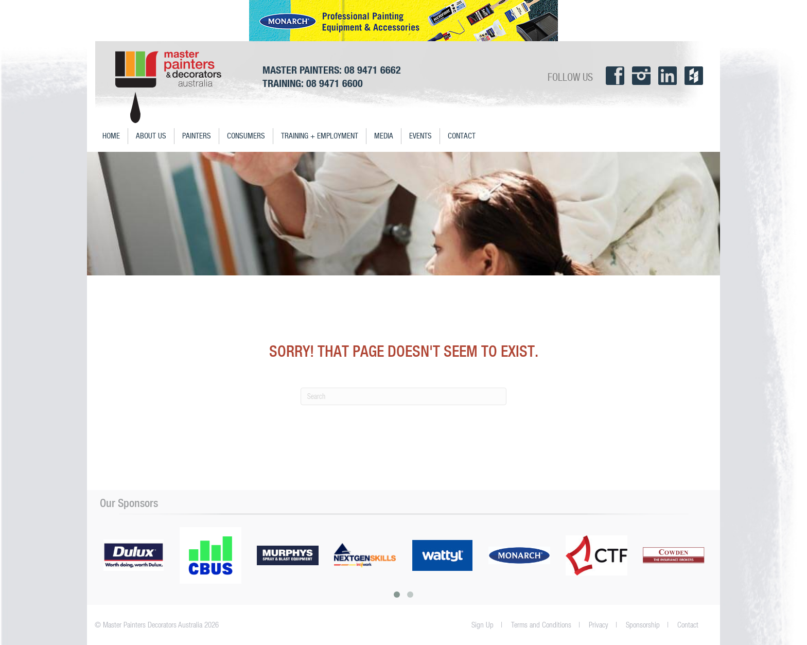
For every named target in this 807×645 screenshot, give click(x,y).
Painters (196, 136)
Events (420, 136)
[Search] (403, 396)
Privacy (598, 624)
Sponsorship (643, 624)
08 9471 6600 (334, 83)
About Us (151, 136)
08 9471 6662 (372, 70)
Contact (462, 136)
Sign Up (482, 624)
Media (383, 136)
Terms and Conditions (541, 624)
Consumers (246, 136)
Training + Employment (319, 136)
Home (111, 136)
